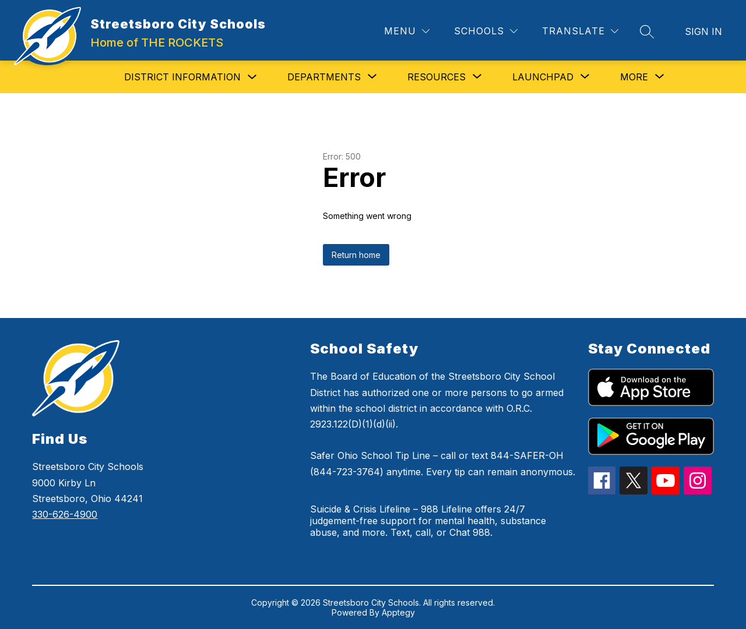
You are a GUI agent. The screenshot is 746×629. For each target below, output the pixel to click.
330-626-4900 (64, 514)
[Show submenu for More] (634, 77)
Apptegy (398, 612)
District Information (182, 77)
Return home (356, 255)
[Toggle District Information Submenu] (252, 77)
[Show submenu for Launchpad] (542, 77)
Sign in (703, 31)
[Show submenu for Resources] (436, 77)
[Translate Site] (580, 31)
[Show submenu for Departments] (324, 77)
